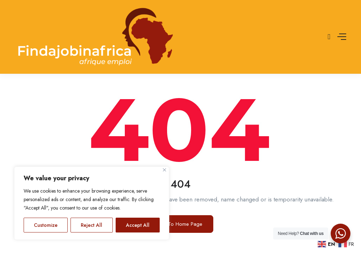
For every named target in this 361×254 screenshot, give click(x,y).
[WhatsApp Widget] (340, 233)
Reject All (91, 225)
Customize (45, 225)
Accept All (137, 225)
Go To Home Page (180, 224)
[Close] (164, 169)
